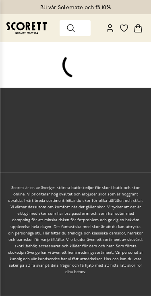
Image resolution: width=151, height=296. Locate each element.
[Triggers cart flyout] (138, 28)
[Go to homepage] (26, 28)
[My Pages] (109, 28)
